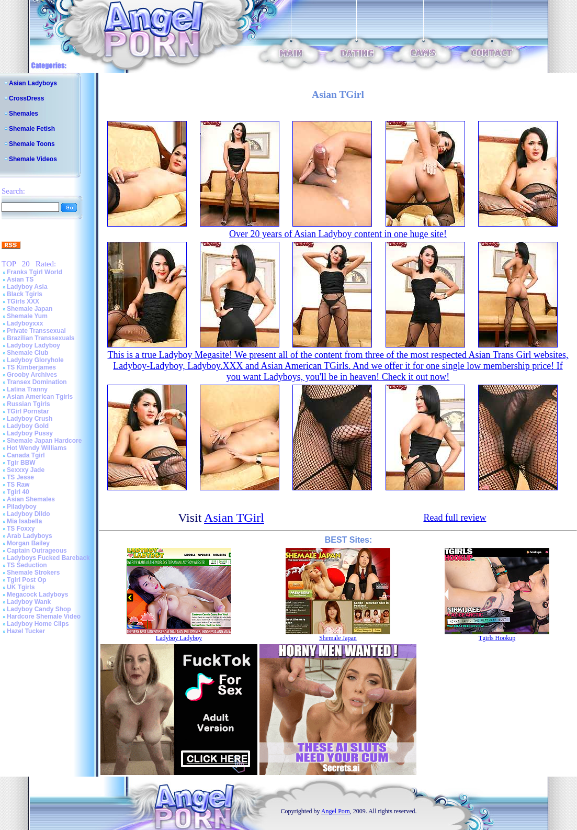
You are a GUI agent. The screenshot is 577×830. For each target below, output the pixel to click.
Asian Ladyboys (33, 83)
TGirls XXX (23, 301)
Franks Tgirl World (34, 272)
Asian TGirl (234, 517)
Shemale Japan (29, 308)
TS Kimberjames (31, 367)
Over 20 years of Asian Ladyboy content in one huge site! (338, 234)
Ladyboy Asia (27, 286)
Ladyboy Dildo (28, 514)
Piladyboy (22, 506)
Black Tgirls (24, 294)
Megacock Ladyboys (37, 594)
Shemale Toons (32, 144)
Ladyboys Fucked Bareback (48, 558)
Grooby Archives (32, 374)
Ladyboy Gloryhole (35, 360)
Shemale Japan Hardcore (44, 440)
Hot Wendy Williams (36, 448)
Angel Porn (335, 811)
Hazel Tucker (26, 631)
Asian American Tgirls (40, 396)
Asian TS (20, 279)
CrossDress (26, 98)
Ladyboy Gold (28, 426)
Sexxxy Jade (25, 470)
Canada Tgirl (26, 455)
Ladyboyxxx (25, 323)
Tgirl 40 (18, 492)
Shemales (23, 113)
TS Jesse (20, 477)
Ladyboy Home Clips (38, 623)
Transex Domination (37, 382)
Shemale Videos (33, 159)
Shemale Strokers (33, 572)
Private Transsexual (36, 330)
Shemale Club (27, 352)
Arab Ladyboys (29, 536)
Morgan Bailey (28, 543)
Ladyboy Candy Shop (39, 609)
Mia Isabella (24, 521)
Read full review (454, 517)
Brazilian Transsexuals (40, 338)
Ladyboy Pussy (30, 433)
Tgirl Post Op (26, 580)
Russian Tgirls (28, 404)
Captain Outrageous (37, 550)
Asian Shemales (31, 499)
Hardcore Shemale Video (44, 616)
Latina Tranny (27, 389)
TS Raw (18, 484)
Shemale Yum (27, 316)
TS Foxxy (21, 528)
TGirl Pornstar (28, 411)
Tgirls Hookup (497, 638)
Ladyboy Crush (29, 418)
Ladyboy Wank (29, 601)
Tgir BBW (21, 462)
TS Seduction (27, 565)
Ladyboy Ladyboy (33, 345)
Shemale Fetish (32, 128)
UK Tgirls (21, 587)
